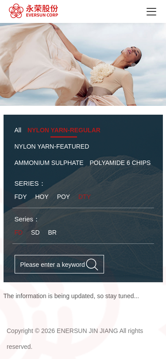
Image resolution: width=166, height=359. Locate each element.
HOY (41, 196)
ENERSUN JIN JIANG (87, 330)
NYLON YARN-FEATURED (52, 146)
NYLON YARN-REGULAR (63, 130)
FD (19, 232)
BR (52, 232)
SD (35, 232)
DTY (84, 196)
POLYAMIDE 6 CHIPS (120, 162)
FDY (21, 196)
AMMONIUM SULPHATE (49, 162)
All (18, 130)
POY (63, 196)
